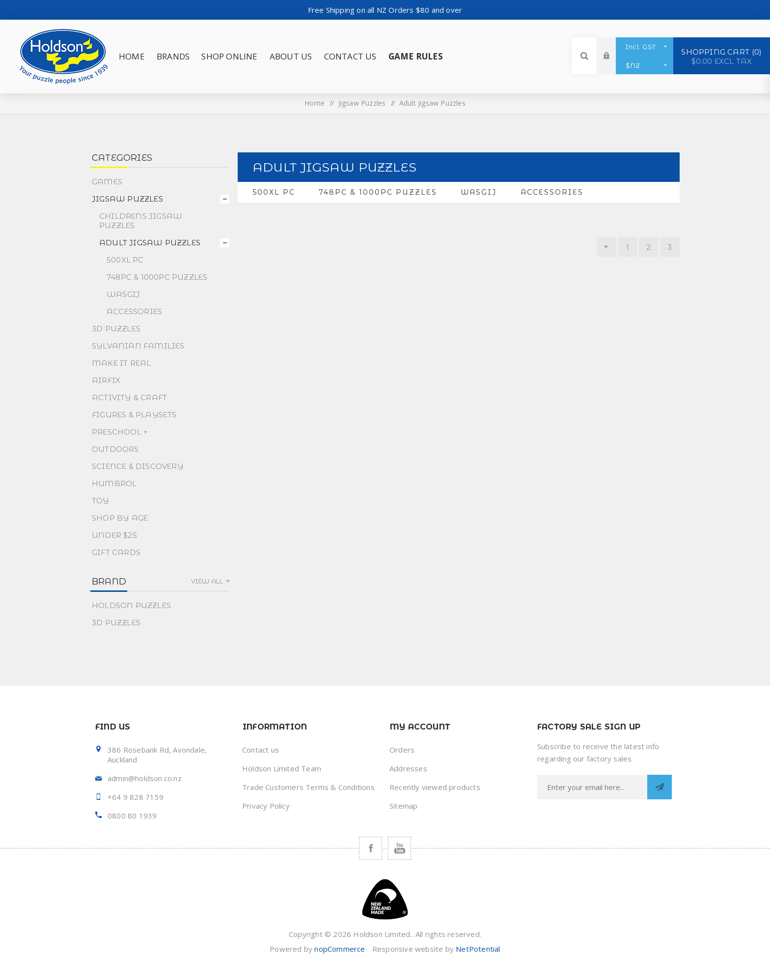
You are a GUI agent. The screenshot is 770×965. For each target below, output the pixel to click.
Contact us (260, 750)
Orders (401, 750)
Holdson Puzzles (131, 605)
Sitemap (403, 806)
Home (314, 103)
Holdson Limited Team (281, 768)
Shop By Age (120, 518)
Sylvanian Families (138, 346)
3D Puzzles (116, 328)
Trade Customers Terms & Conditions (308, 787)
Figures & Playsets (134, 414)
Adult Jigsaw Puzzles (149, 242)
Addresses (408, 768)
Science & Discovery (138, 466)
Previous (606, 247)
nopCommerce (339, 949)
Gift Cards (116, 552)
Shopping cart (722, 56)
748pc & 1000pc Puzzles (378, 192)
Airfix (106, 380)
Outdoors (115, 449)
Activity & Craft (129, 397)
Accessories (552, 192)
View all (207, 581)
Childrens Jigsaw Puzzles (140, 220)
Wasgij (478, 192)
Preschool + (120, 432)
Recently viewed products (434, 787)
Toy (101, 500)
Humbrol (114, 483)
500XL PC (274, 192)
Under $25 (114, 535)
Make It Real (121, 363)
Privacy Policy (266, 806)
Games (107, 181)
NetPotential (478, 949)
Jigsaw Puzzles (362, 103)
